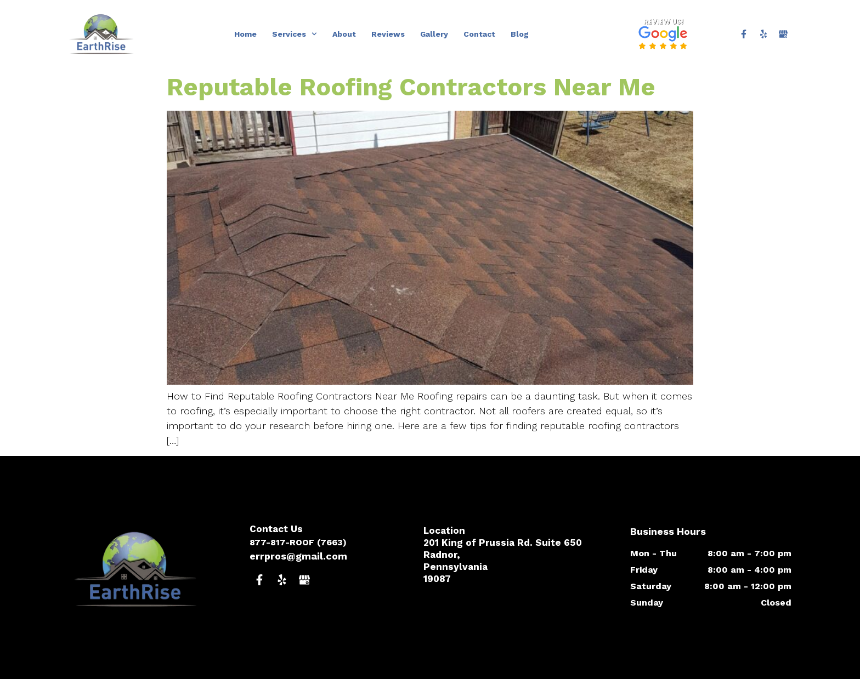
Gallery (434, 34)
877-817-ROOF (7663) (298, 542)
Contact (479, 34)
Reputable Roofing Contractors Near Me (411, 86)
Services (294, 34)
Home (245, 34)
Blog (520, 34)
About (344, 34)
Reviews (388, 34)
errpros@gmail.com (298, 556)
